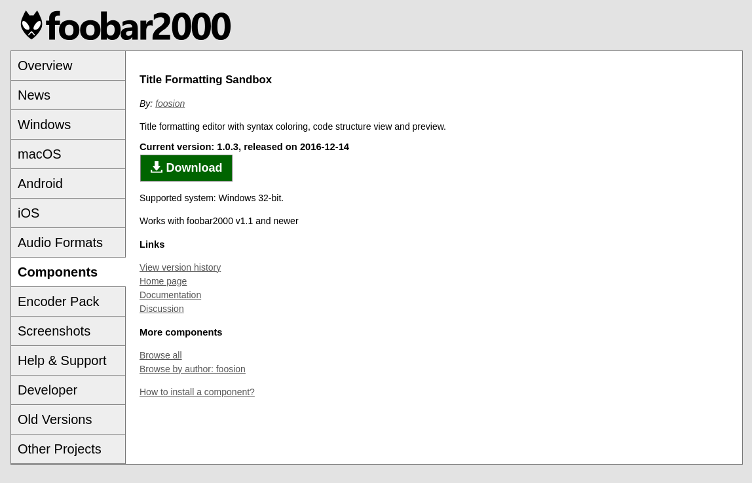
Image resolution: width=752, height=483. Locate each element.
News (34, 95)
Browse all (161, 355)
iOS (28, 213)
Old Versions (55, 419)
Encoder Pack (59, 301)
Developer (47, 390)
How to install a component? (197, 392)
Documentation (170, 295)
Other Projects (60, 449)
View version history (180, 267)
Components (58, 272)
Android (40, 183)
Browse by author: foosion (193, 369)
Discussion (162, 308)
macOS (40, 154)
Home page (163, 281)
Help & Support (62, 360)
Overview (45, 65)
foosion (170, 103)
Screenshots (54, 331)
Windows (44, 124)
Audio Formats (60, 242)
